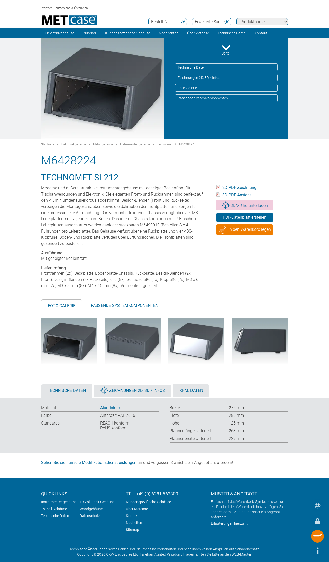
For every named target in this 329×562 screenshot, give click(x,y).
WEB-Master (241, 554)
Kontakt (132, 516)
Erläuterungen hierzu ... (229, 523)
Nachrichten (168, 33)
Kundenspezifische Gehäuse (127, 33)
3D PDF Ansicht (236, 194)
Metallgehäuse (103, 144)
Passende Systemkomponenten (203, 98)
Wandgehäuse (91, 509)
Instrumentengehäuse (135, 144)
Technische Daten (192, 67)
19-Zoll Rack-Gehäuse (97, 502)
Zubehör (89, 33)
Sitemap (132, 530)
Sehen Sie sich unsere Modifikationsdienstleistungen (88, 462)
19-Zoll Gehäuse (54, 509)
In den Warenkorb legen (245, 230)
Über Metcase (137, 509)
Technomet (164, 144)
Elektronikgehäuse (59, 33)
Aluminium (110, 407)
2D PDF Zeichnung (239, 187)
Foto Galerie (187, 88)
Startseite (47, 144)
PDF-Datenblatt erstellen (245, 217)
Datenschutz (90, 516)
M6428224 (186, 144)
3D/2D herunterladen (245, 205)
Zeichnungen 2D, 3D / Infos (199, 78)
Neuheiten (134, 523)
